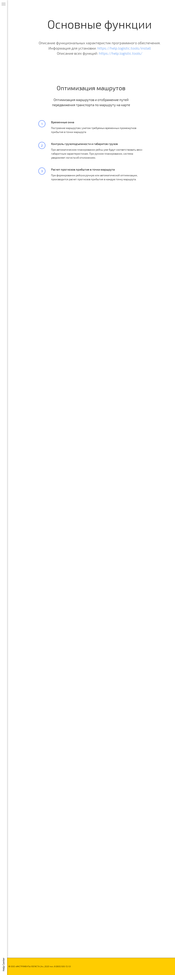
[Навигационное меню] (4, 4)
